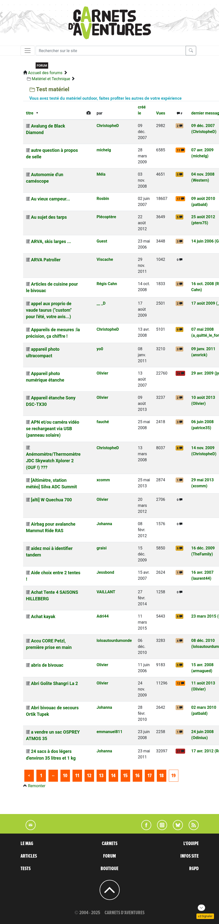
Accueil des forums (45, 72)
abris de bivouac (47, 665)
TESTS (26, 868)
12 (89, 775)
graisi (102, 548)
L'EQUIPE (191, 843)
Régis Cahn (107, 283)
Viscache (105, 259)
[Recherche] (111, 50)
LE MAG (27, 843)
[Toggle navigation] (28, 51)
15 (125, 775)
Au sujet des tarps (49, 217)
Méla (101, 174)
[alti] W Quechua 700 (51, 499)
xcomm (103, 480)
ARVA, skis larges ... (51, 241)
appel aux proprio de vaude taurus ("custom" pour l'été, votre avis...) (49, 310)
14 (113, 775)
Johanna (104, 523)
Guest (102, 241)
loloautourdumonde (114, 640)
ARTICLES (29, 856)
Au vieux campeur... (50, 198)
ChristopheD (108, 125)
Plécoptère (106, 216)
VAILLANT (106, 592)
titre (29, 113)
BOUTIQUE (109, 868)
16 (137, 775)
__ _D (101, 303)
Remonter (36, 785)
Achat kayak (43, 616)
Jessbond (105, 572)
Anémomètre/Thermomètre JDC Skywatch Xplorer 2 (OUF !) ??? (53, 461)
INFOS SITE (189, 856)
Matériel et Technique (51, 78)
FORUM (109, 856)
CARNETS (109, 843)
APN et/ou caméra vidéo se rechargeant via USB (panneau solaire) (52, 429)
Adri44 (103, 616)
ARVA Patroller (45, 259)
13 (101, 775)
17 (150, 775)
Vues (160, 113)
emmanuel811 (109, 731)
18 (161, 775)
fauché (103, 421)
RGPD (194, 868)
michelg (104, 150)
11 (77, 775)
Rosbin (103, 198)
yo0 (100, 348)
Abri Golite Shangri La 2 (54, 683)
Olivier (102, 373)
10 (65, 775)
